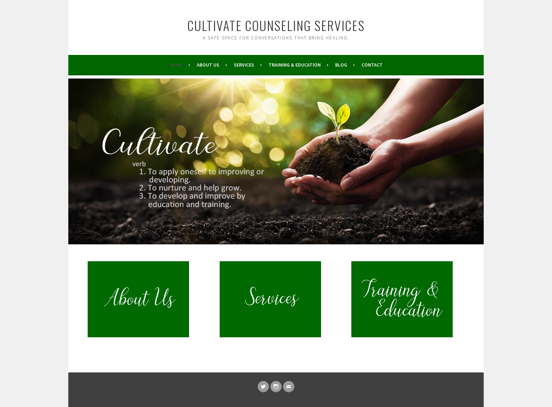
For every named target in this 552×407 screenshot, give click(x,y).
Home (176, 65)
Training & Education (295, 65)
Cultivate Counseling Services (276, 25)
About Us (208, 65)
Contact (372, 65)
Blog (341, 65)
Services (244, 65)
